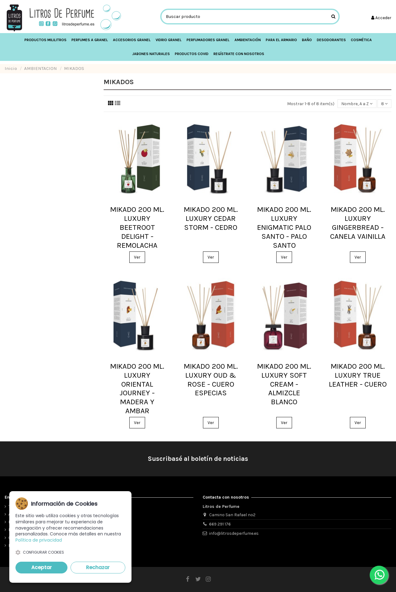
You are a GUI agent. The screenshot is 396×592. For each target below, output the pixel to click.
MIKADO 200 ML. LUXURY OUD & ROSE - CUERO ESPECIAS (211, 379)
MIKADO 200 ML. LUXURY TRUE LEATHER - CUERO (358, 375)
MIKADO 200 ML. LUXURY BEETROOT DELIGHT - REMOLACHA (137, 227)
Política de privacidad (38, 540)
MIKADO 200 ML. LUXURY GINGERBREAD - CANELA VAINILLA (357, 222)
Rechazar (98, 567)
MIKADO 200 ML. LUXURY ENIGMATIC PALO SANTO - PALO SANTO (284, 227)
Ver (137, 257)
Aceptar (41, 567)
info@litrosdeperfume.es (234, 533)
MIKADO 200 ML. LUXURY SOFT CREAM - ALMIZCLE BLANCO (284, 384)
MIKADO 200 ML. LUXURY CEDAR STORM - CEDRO (211, 218)
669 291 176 (220, 524)
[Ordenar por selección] (357, 103)
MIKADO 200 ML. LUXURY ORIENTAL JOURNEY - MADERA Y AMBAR (137, 388)
